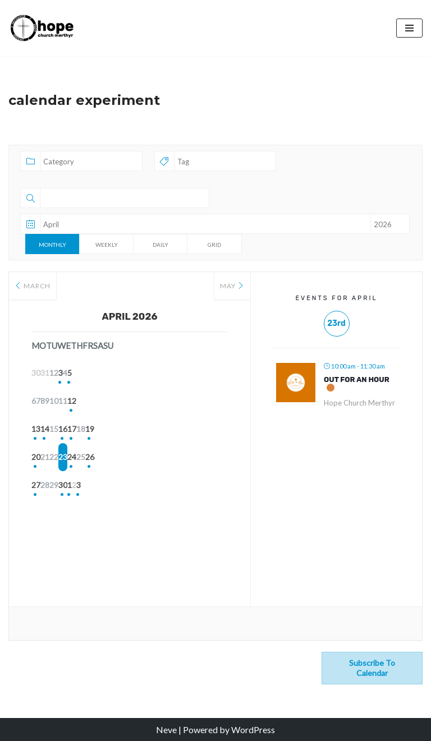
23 (129, 458)
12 (213, 402)
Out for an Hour (356, 379)
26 (213, 458)
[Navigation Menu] (409, 28)
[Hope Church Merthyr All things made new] (42, 28)
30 (129, 486)
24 (157, 458)
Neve (166, 729)
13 (45, 430)
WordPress (253, 729)
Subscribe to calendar (372, 668)
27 (45, 486)
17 (157, 430)
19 (213, 430)
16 (129, 430)
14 (73, 430)
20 (45, 458)
